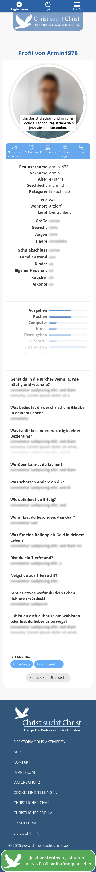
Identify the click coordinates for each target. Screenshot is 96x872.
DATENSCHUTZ (26, 782)
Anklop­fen (31, 149)
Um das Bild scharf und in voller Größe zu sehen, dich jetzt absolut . (48, 123)
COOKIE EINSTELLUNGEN (35, 792)
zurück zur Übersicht (48, 677)
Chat (82, 149)
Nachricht (14, 151)
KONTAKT (21, 762)
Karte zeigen (65, 151)
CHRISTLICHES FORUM (33, 812)
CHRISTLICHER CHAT (31, 802)
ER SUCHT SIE (25, 823)
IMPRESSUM (24, 772)
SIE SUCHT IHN (26, 833)
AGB (17, 752)
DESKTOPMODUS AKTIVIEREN (39, 741)
